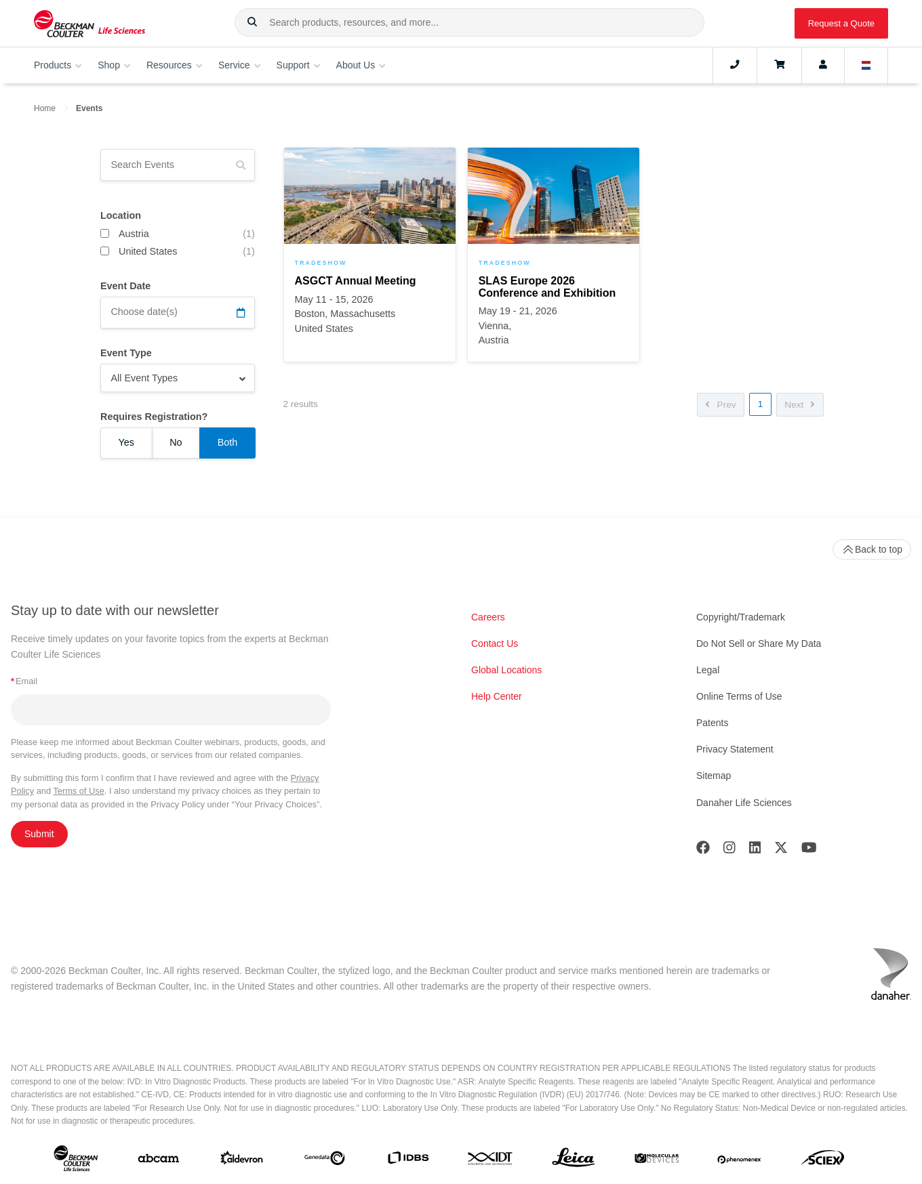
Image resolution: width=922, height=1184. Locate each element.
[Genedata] (325, 1161)
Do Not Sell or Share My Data (758, 643)
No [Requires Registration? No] (175, 442)
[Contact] (735, 65)
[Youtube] (809, 850)
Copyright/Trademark (740, 617)
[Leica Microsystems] (573, 1161)
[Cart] (779, 65)
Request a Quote (841, 23)
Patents (712, 722)
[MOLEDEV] (657, 1161)
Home (45, 108)
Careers (488, 617)
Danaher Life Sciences (744, 802)
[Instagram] (729, 850)
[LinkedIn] (755, 850)
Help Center (496, 696)
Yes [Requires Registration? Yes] (126, 442)
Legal (707, 669)
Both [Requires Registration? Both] (228, 442)
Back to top (871, 549)
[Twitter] (781, 850)
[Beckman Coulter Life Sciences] (89, 23)
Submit (39, 833)
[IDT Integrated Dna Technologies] (491, 1161)
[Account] (823, 65)
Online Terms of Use (739, 696)
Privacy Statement (735, 749)
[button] (252, 22)
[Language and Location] (866, 65)
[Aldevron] (242, 1160)
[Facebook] (703, 850)
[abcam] (159, 1161)
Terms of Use (78, 791)
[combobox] (469, 22)
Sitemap (713, 775)
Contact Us (494, 643)
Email (24, 681)
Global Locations (506, 669)
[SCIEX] (823, 1160)
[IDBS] (408, 1160)
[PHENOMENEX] (740, 1161)
